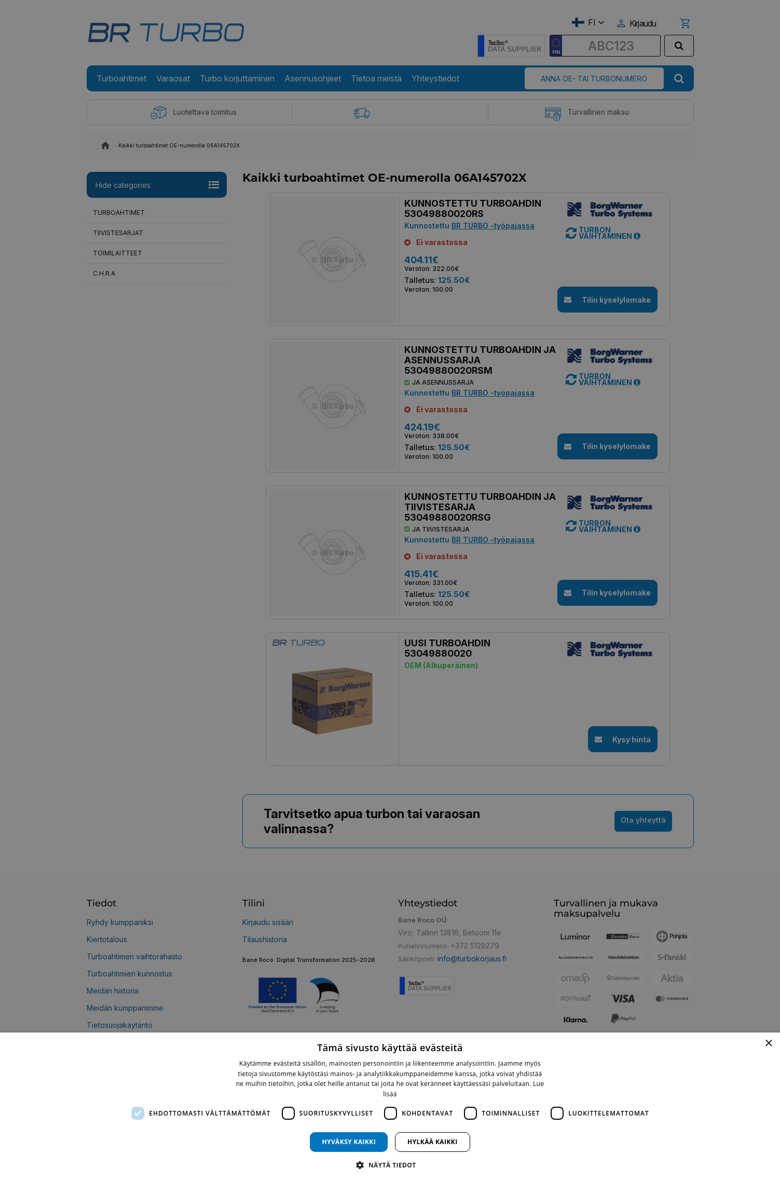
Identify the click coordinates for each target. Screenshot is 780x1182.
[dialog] (390, 1107)
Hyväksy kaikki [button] (349, 1141)
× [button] (768, 1044)
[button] (390, 1165)
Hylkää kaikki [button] (432, 1141)
